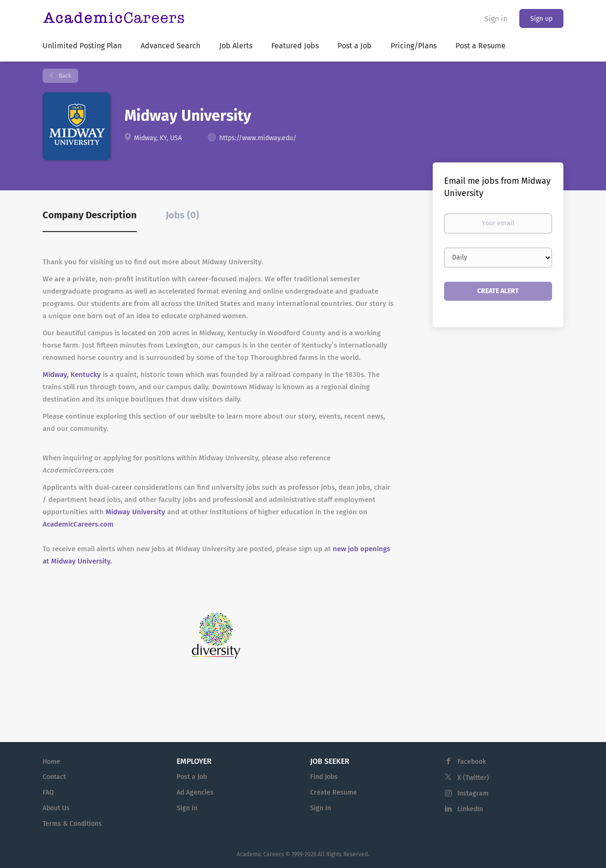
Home (51, 762)
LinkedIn (470, 809)
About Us (56, 808)
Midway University (135, 512)
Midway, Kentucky (73, 374)
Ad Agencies (195, 792)
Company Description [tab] (90, 215)
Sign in (496, 18)
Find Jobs (324, 777)
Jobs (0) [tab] (182, 215)
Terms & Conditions (72, 824)
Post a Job (192, 777)
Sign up (541, 19)
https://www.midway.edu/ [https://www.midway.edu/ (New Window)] (257, 138)
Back (64, 75)
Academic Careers (260, 854)
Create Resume (333, 792)
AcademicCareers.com (78, 524)
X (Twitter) (473, 778)
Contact (54, 777)
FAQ (48, 792)
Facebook (471, 762)
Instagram (473, 793)
